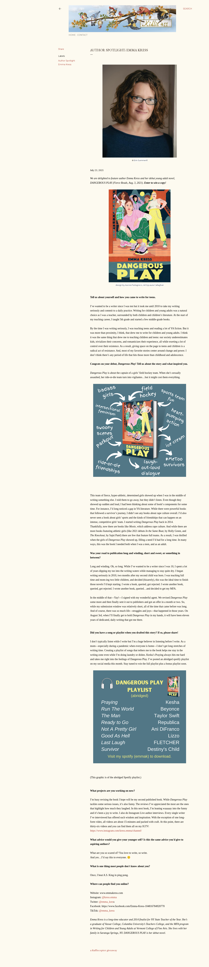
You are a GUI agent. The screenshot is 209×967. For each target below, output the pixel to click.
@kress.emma (109, 897)
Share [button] (61, 49)
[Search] (187, 8)
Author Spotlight (66, 60)
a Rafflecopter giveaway (103, 950)
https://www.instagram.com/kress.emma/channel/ (116, 830)
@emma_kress (107, 910)
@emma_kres (106, 901)
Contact (82, 35)
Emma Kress (64, 64)
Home (72, 35)
